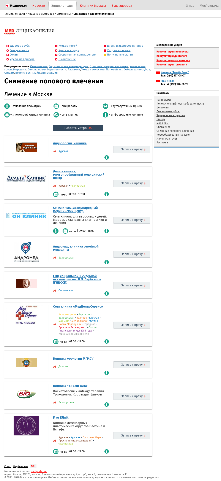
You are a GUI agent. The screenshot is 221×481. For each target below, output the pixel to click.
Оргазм (9, 72)
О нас (190, 6)
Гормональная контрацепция (68, 66)
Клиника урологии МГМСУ (73, 358)
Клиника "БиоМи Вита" (70, 386)
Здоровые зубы (20, 45)
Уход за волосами (118, 50)
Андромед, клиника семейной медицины (76, 248)
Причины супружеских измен (109, 66)
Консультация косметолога (173, 60)
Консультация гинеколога (172, 51)
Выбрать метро (78, 128)
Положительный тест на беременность (180, 103)
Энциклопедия (62, 6)
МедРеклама (209, 6)
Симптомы (64, 13)
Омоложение (67, 59)
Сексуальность (19, 50)
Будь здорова (122, 6)
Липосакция (49, 72)
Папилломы (163, 99)
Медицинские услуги (169, 44)
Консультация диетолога (171, 55)
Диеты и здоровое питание (125, 45)
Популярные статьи (120, 54)
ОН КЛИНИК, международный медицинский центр (75, 209)
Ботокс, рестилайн (27, 72)
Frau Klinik (60, 417)
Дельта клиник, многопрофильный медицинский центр (78, 174)
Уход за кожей (67, 45)
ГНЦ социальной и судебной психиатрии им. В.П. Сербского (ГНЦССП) (77, 279)
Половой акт (114, 69)
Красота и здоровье (41, 13)
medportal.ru (39, 471)
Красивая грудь (68, 50)
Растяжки (74, 69)
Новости (38, 6)
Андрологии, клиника (70, 143)
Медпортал (18, 6)
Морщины (20, 69)
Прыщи (160, 119)
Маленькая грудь (166, 138)
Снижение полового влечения (175, 130)
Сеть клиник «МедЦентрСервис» (78, 306)
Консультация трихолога (171, 64)
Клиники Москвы (93, 6)
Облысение (163, 127)
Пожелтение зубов (168, 111)
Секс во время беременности (47, 69)
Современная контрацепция (77, 54)
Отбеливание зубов (137, 69)
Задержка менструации (170, 115)
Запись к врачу (132, 149)
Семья (14, 54)
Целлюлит (162, 107)
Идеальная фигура (22, 59)
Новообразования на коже (173, 134)
